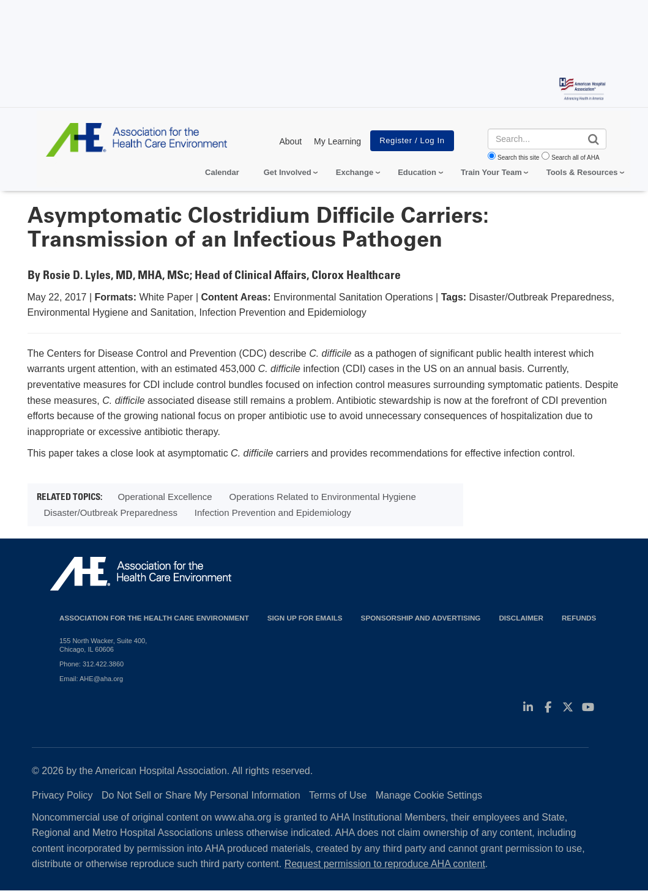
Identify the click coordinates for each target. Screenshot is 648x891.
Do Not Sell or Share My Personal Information (201, 795)
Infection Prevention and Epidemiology (273, 512)
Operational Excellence (164, 496)
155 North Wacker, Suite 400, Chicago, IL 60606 (103, 645)
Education (417, 172)
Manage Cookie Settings (429, 795)
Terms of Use (338, 795)
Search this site (518, 157)
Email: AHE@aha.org (91, 678)
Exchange (354, 172)
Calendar (222, 172)
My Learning (337, 141)
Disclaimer (521, 618)
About (290, 141)
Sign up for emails (305, 618)
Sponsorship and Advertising (421, 618)
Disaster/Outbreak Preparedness (110, 512)
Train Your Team (491, 172)
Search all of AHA (575, 157)
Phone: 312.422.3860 (91, 664)
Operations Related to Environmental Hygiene (322, 496)
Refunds (579, 618)
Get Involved (287, 172)
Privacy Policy (62, 795)
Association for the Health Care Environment (154, 618)
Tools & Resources (582, 172)
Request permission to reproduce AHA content (385, 864)
